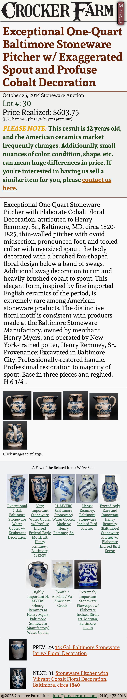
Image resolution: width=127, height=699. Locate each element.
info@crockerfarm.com (75, 695)
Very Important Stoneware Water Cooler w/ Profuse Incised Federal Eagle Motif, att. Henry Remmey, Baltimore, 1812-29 (40, 530)
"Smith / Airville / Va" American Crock (62, 599)
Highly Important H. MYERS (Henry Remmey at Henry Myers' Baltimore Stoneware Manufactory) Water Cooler (38, 612)
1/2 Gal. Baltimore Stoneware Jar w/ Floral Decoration (76, 650)
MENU (121, 13)
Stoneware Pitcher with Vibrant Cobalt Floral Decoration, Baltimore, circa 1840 (70, 679)
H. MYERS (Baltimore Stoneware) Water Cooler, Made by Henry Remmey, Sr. (63, 519)
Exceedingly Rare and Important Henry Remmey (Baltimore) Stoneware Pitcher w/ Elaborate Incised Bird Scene (110, 528)
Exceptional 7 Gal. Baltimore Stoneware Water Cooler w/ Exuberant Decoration (17, 521)
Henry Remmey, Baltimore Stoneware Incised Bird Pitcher (87, 517)
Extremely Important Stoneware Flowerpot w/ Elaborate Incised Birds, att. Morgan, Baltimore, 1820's (88, 610)
